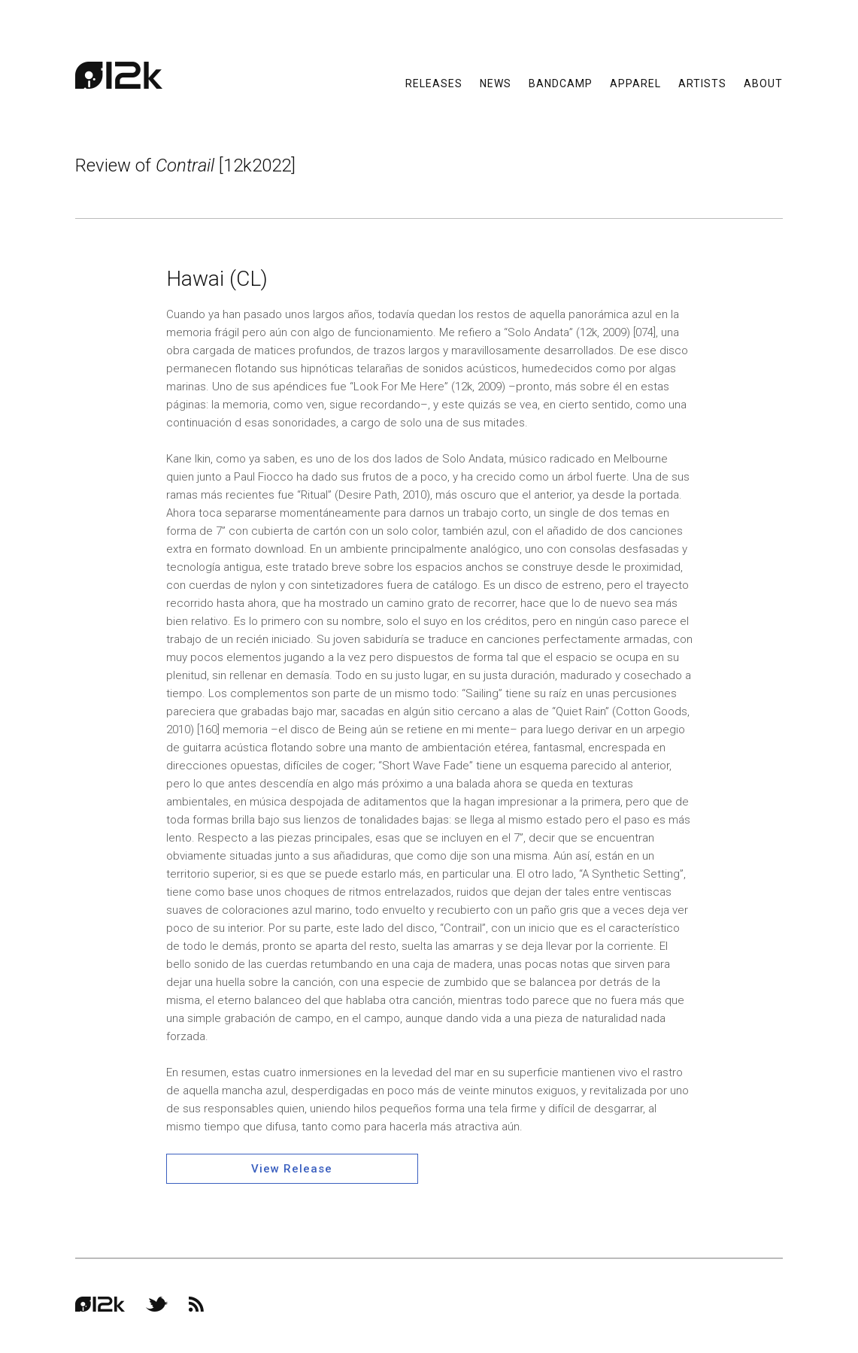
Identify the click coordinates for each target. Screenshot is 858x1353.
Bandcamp (561, 82)
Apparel (635, 82)
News (495, 82)
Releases (433, 82)
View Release (291, 1169)
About (763, 82)
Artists (702, 82)
